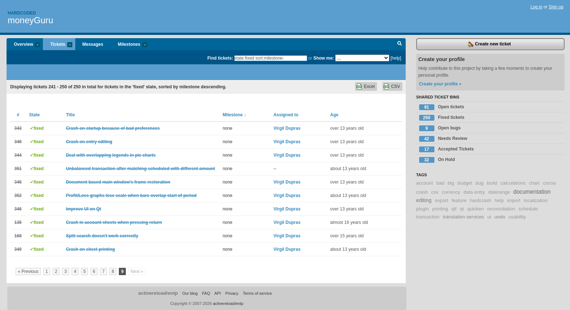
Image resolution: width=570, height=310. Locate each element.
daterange (499, 192)
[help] (395, 58)
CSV (395, 86)
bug (479, 183)
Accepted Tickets (446, 149)
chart (534, 183)
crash (422, 192)
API (217, 293)
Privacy (231, 293)
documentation (531, 192)
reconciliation (501, 209)
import (514, 200)
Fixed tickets (442, 118)
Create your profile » (440, 83)
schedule (528, 209)
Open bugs (440, 128)
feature (458, 200)
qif (454, 209)
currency (451, 192)
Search (400, 44)
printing (440, 209)
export (441, 200)
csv (434, 192)
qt (462, 209)
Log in (536, 6)
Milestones (129, 45)
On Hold (437, 160)
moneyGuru (30, 20)
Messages (93, 44)
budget (464, 183)
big (451, 183)
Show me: (323, 58)
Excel (369, 86)
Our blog (189, 293)
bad (440, 183)
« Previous (28, 271)
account (424, 183)
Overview (23, 45)
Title (70, 114)
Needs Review (443, 139)
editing (423, 200)
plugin (422, 209)
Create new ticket (489, 44)
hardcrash (480, 200)
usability (517, 217)
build (492, 183)
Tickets (57, 45)
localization (535, 200)
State (34, 114)
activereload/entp (158, 293)
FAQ (206, 293)
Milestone (234, 114)
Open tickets (441, 107)
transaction (428, 217)
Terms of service (257, 293)
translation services (463, 217)
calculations (513, 183)
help (499, 200)
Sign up (556, 6)
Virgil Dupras (286, 128)
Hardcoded (22, 13)
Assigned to (285, 114)
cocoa (549, 183)
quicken (475, 209)
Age (334, 114)
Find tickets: (220, 58)
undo (499, 217)
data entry (474, 192)
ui (489, 217)
